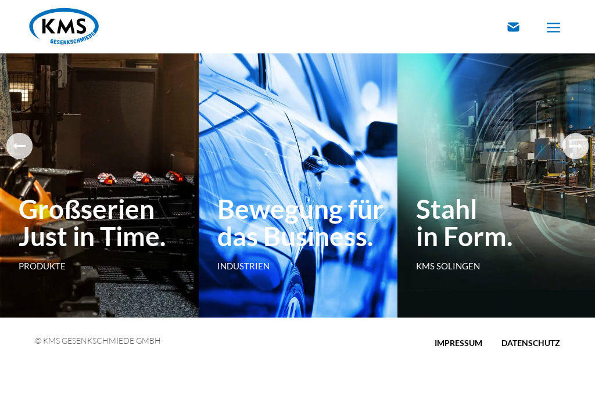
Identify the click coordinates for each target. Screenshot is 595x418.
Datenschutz (530, 343)
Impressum (458, 343)
